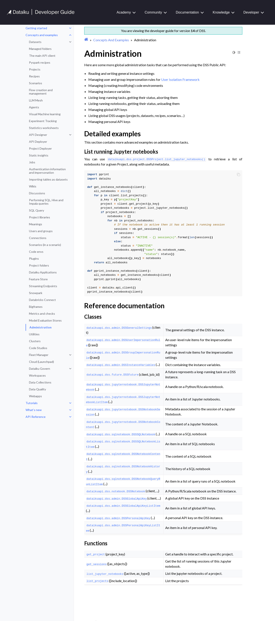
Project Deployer (40, 148)
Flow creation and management (41, 91)
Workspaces (37, 375)
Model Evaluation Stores (45, 320)
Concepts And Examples (111, 40)
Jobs (32, 162)
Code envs (36, 251)
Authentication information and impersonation (47, 170)
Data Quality (37, 389)
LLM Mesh (36, 100)
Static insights (38, 155)
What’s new (34, 410)
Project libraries (39, 217)
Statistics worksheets (44, 128)
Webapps (35, 396)
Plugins (34, 258)
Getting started (36, 28)
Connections (37, 238)
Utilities (34, 334)
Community (153, 12)
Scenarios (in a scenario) (45, 245)
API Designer (38, 134)
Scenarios (35, 83)
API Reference (36, 417)
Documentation (187, 12)
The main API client (42, 55)
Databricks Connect (42, 300)
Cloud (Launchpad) (41, 361)
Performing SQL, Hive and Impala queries (46, 201)
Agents (34, 107)
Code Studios (38, 348)
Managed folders (40, 49)
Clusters (35, 341)
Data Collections (40, 382)
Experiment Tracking (43, 121)
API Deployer (38, 141)
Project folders (39, 265)
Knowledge (221, 12)
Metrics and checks (42, 313)
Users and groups (41, 231)
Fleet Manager (38, 355)
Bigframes (36, 306)
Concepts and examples (42, 35)
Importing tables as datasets (48, 179)
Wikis (32, 186)
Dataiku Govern (39, 368)
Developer (251, 12)
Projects (34, 69)
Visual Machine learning (45, 114)
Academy (124, 12)
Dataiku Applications (43, 272)
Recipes (34, 76)
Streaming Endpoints (43, 286)
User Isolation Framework (180, 79)
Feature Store (38, 279)
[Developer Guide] (41, 13)
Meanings (35, 224)
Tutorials (32, 403)
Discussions (37, 193)
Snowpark (35, 293)
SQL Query (36, 210)
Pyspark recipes (39, 62)
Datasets (35, 42)
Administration (40, 327)
